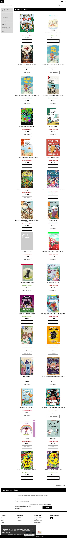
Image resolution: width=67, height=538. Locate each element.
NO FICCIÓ (4, 24)
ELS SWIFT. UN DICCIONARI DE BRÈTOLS (27, 64)
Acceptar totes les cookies (29, 534)
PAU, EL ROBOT (27, 376)
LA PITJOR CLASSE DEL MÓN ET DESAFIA (27, 469)
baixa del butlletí (18, 508)
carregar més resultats (60, 485)
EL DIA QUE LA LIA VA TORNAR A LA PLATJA (53, 95)
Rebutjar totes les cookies (18, 534)
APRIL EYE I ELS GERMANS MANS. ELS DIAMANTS (53, 376)
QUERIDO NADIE (53, 126)
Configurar (10, 534)
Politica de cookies (37, 522)
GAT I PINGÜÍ (53, 438)
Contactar (19, 520)
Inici (1, 517)
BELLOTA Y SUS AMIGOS (53, 157)
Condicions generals (38, 517)
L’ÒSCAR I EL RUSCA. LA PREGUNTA (53, 32)
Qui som (2, 523)
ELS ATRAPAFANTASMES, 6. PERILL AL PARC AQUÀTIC (53, 313)
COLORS (27, 438)
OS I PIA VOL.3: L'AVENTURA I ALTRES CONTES (53, 64)
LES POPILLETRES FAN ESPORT (27, 407)
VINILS (3, 31)
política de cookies (6, 532)
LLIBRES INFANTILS (5, 17)
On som (19, 519)
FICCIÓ (3, 14)
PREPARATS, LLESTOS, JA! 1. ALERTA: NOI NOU (53, 251)
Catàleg (2, 519)
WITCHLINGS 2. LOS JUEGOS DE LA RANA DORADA (53, 189)
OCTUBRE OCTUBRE (27, 251)
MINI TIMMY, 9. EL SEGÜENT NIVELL (27, 313)
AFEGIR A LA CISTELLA (53, 41)
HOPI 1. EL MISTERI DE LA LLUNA (27, 282)
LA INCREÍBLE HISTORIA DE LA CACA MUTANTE (27, 157)
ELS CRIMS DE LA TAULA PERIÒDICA (27, 126)
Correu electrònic (18, 498)
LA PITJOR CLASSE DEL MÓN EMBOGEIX (53, 469)
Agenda (2, 520)
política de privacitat (47, 504)
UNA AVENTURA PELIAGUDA (53, 345)
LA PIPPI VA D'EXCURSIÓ (26, 32)
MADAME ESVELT (53, 220)
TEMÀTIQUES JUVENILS (6, 27)
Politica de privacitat (38, 520)
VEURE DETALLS (27, 41)
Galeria (2, 522)
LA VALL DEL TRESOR (27, 345)
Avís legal (36, 519)
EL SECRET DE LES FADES (53, 282)
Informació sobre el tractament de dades (23, 506)
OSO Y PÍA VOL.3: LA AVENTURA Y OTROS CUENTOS (27, 95)
